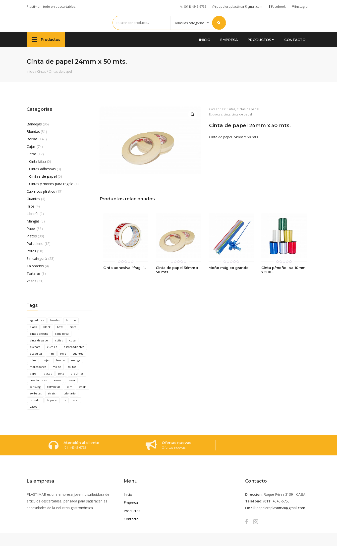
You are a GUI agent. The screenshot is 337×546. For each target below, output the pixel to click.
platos (48, 373)
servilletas (53, 386)
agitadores (37, 320)
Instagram (301, 6)
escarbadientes (74, 347)
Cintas (41, 71)
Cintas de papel (60, 71)
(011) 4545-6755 (276, 501)
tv (64, 400)
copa (72, 340)
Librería (33, 213)
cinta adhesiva (39, 333)
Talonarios (35, 266)
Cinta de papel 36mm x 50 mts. (177, 270)
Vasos (31, 280)
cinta (73, 327)
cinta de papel (39, 340)
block (47, 327)
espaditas (36, 353)
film (51, 353)
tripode (52, 400)
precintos (77, 373)
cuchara (35, 347)
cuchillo (52, 347)
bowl (60, 327)
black (33, 327)
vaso (75, 400)
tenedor (35, 400)
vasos (33, 406)
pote (61, 373)
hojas (46, 360)
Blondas (33, 131)
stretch (52, 393)
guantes (78, 353)
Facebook (277, 6)
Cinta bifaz (37, 161)
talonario (70, 393)
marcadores (38, 367)
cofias (59, 340)
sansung (35, 386)
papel (33, 373)
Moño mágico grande (228, 268)
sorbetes (36, 393)
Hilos (31, 206)
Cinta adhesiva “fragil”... (125, 268)
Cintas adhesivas (42, 168)
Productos (46, 39)
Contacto (294, 40)
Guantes (33, 198)
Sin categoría (37, 258)
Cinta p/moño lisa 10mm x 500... (283, 270)
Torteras (34, 273)
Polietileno (35, 243)
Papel (31, 228)
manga (75, 360)
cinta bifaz (62, 333)
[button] (192, 114)
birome (71, 320)
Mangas (33, 221)
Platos (32, 236)
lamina (60, 360)
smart (82, 386)
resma (57, 380)
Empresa (229, 40)
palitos (71, 367)
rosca (71, 380)
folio (63, 353)
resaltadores (38, 380)
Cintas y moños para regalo (51, 183)
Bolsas (32, 139)
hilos (33, 360)
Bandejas (34, 124)
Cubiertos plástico (41, 191)
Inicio (204, 40)
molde (57, 367)
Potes (31, 251)
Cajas (31, 146)
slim (69, 386)
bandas (55, 320)
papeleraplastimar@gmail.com (237, 6)
